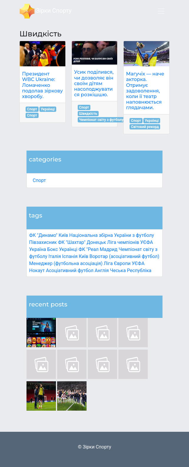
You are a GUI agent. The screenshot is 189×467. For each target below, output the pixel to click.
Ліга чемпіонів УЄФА (130, 242)
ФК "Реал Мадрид (98, 249)
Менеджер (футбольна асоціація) (65, 263)
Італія (54, 256)
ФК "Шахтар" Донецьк (82, 242)
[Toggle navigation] (161, 11)
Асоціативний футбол (70, 270)
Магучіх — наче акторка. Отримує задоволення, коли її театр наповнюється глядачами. (145, 90)
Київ (83, 256)
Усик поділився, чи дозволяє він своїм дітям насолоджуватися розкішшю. (94, 83)
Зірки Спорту (46, 11)
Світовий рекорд (145, 127)
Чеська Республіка (130, 270)
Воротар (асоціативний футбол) (124, 256)
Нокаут (37, 270)
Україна (37, 249)
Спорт (39, 180)
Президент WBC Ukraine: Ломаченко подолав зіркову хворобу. (42, 85)
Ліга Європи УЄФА (124, 263)
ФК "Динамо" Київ (48, 235)
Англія (102, 270)
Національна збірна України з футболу (111, 235)
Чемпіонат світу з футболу (101, 120)
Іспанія (70, 256)
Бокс (52, 249)
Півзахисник (43, 242)
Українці (68, 249)
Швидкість (88, 114)
